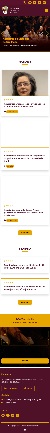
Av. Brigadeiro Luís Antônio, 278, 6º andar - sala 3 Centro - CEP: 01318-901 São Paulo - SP (22, 381)
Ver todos (25, 232)
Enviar (25, 360)
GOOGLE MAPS (11, 388)
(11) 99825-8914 (10, 402)
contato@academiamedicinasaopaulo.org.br (22, 400)
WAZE (28, 388)
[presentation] (18, 353)
